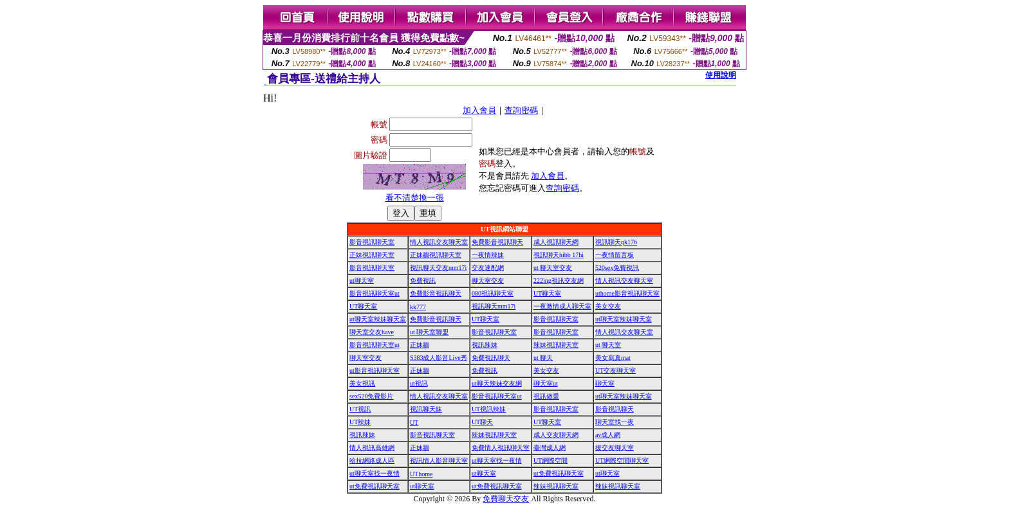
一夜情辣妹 (488, 254)
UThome (421, 474)
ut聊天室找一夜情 (497, 460)
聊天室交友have (371, 331)
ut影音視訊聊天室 (374, 370)
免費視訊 (423, 280)
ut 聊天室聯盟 (429, 331)
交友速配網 (488, 267)
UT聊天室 (547, 293)
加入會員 (479, 110)
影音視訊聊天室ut (374, 293)
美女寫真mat (613, 357)
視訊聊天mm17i (493, 306)
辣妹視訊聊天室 (556, 344)
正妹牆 (419, 344)
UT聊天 (482, 421)
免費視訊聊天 (491, 357)
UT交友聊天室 (615, 370)
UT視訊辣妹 (489, 409)
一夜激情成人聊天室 (562, 306)
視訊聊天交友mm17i (438, 267)
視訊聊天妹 (426, 409)
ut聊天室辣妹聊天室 (377, 319)
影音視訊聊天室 (371, 242)
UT (414, 422)
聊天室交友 (488, 280)
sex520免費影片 (371, 396)
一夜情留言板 (614, 254)
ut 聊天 (543, 357)
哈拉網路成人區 (371, 460)
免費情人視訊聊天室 (501, 447)
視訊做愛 (546, 396)
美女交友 (608, 306)
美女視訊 (362, 383)
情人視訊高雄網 (371, 447)
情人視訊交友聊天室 (439, 242)
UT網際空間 (550, 460)
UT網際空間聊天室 (622, 460)
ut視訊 (419, 383)
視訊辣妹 (484, 344)
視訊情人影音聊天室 (439, 460)
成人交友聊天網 (556, 434)
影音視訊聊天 (614, 409)
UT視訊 (360, 409)
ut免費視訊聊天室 (558, 473)
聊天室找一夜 (614, 421)
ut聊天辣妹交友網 (497, 383)
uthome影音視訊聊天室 (627, 293)
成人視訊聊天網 (556, 242)
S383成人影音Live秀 (438, 357)
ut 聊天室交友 (552, 267)
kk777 (418, 306)
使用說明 (720, 75)
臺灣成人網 (549, 447)
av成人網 (607, 434)
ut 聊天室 (608, 344)
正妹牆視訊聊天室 (435, 254)
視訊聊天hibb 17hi (558, 254)
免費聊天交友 (506, 498)
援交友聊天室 (614, 447)
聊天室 (605, 383)
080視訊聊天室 (493, 293)
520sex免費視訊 (617, 267)
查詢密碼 (521, 110)
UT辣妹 (360, 421)
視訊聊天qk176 (616, 242)
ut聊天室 (361, 280)
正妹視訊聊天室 (371, 254)
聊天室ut (545, 383)
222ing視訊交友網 (558, 280)
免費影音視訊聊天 (497, 242)
